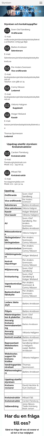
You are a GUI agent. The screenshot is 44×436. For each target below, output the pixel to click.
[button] (41, 3)
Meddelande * (12, 401)
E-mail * (10, 394)
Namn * (9, 386)
